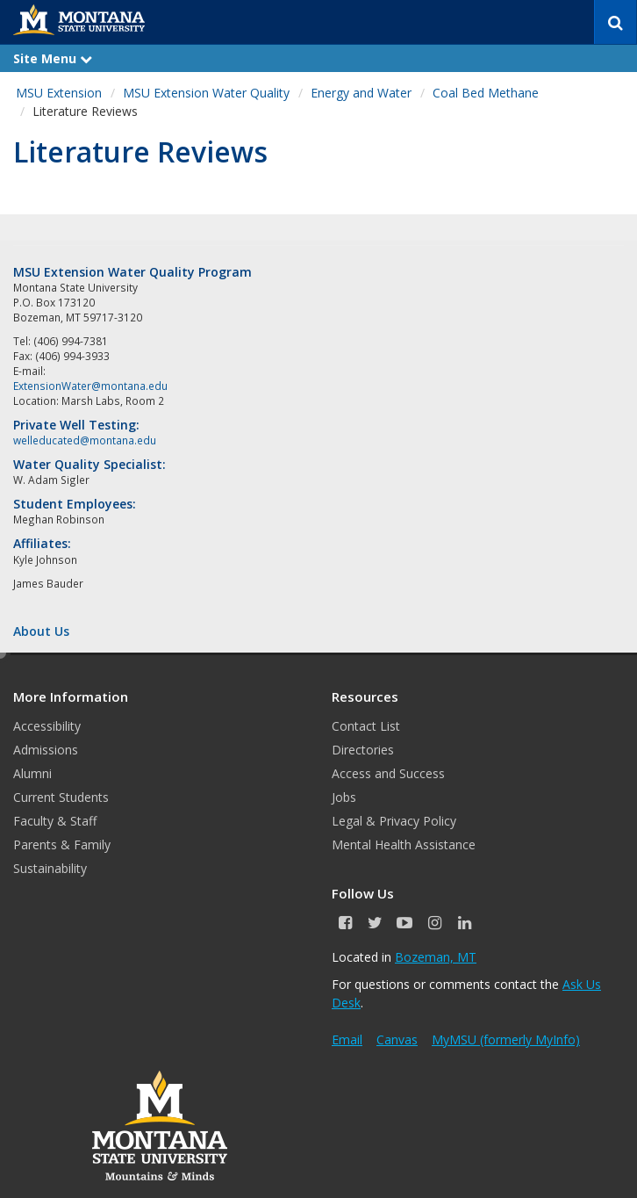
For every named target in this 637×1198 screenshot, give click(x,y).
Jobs (344, 797)
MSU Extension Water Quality (206, 92)
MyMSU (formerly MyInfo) (506, 1039)
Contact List (366, 726)
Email (347, 1039)
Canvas (397, 1039)
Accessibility (47, 726)
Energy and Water (361, 92)
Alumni (32, 773)
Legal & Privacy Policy (394, 820)
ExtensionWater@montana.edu (90, 386)
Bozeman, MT (435, 957)
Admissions (45, 749)
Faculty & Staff (55, 820)
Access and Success (388, 773)
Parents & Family (62, 844)
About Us (41, 631)
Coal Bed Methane (486, 92)
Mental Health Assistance (404, 844)
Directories (363, 749)
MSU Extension (59, 92)
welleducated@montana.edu (84, 440)
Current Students (61, 797)
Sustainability (50, 868)
